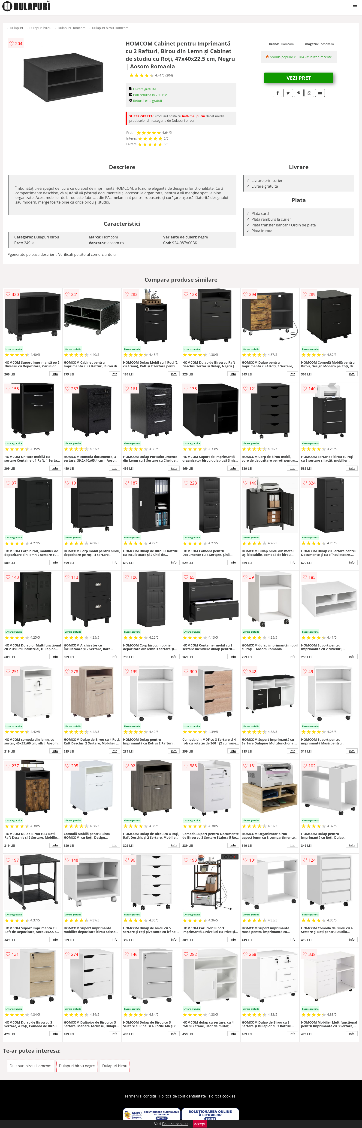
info (55, 374)
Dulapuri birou (40, 28)
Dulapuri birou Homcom (110, 28)
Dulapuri (16, 28)
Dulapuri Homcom (71, 28)
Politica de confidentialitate (182, 1096)
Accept (199, 1123)
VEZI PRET (299, 77)
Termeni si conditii (140, 1096)
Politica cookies (222, 1096)
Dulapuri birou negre (77, 1065)
